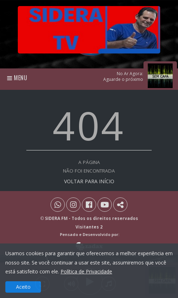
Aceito (23, 286)
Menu (17, 77)
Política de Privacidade (86, 271)
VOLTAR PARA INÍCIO (89, 181)
